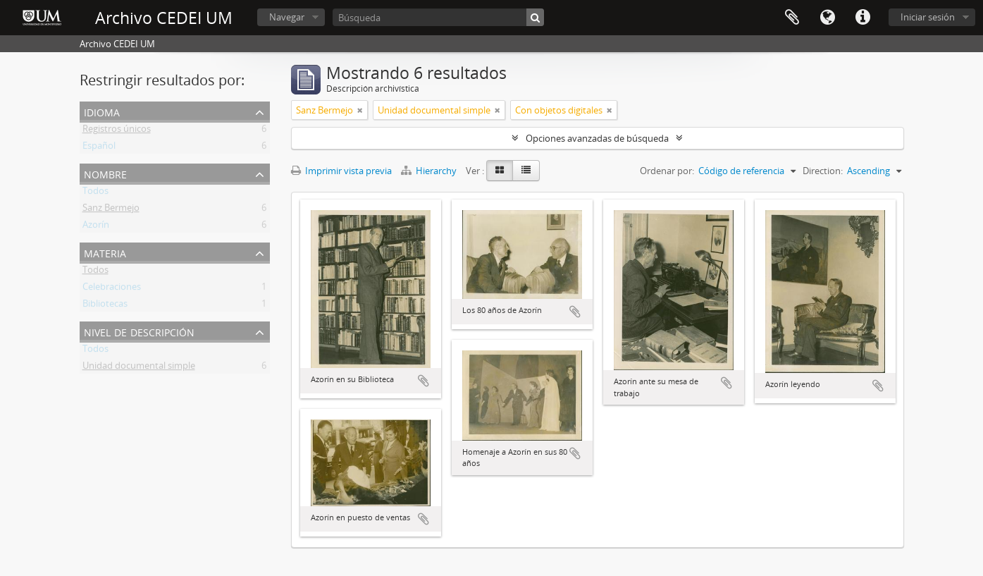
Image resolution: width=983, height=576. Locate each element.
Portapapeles (792, 17)
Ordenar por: (667, 170)
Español (99, 148)
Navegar (286, 17)
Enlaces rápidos (862, 17)
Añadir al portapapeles (423, 381)
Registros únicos (116, 131)
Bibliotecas (105, 306)
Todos (95, 193)
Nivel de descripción (139, 331)
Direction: (823, 170)
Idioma (827, 17)
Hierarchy (430, 170)
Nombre (105, 173)
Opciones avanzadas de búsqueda (597, 138)
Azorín (95, 227)
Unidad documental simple (138, 368)
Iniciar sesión (928, 17)
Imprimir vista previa (341, 170)
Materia (105, 252)
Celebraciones (111, 289)
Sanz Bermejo (111, 210)
